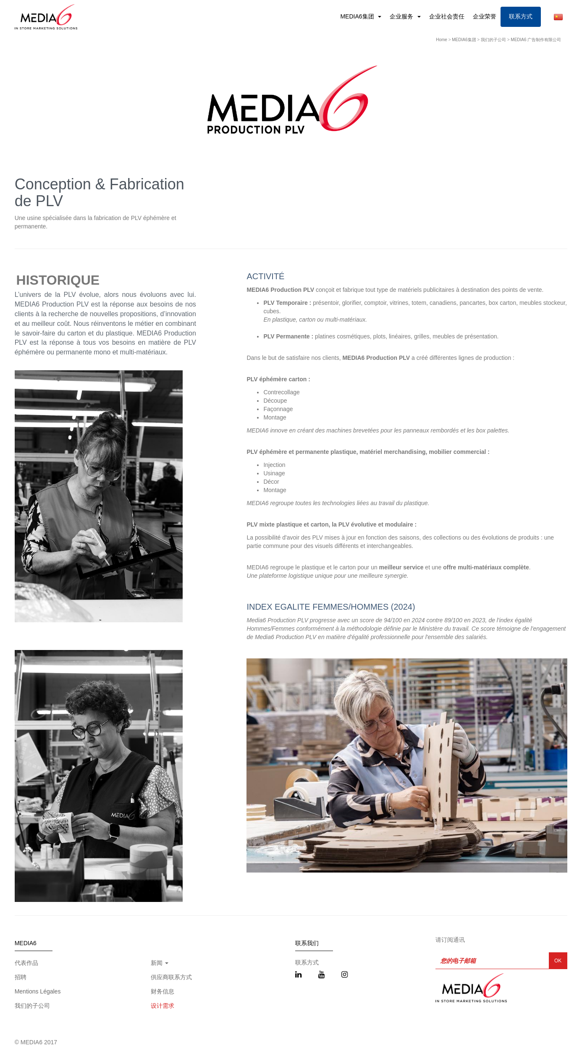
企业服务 (402, 16)
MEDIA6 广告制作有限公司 (536, 39)
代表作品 (26, 962)
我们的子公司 (493, 39)
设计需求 (162, 1005)
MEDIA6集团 (357, 16)
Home (441, 39)
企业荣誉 (484, 16)
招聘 (20, 977)
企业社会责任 (446, 16)
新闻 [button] (159, 962)
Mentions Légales (38, 991)
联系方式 (520, 16)
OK (557, 961)
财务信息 (162, 991)
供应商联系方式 (171, 977)
